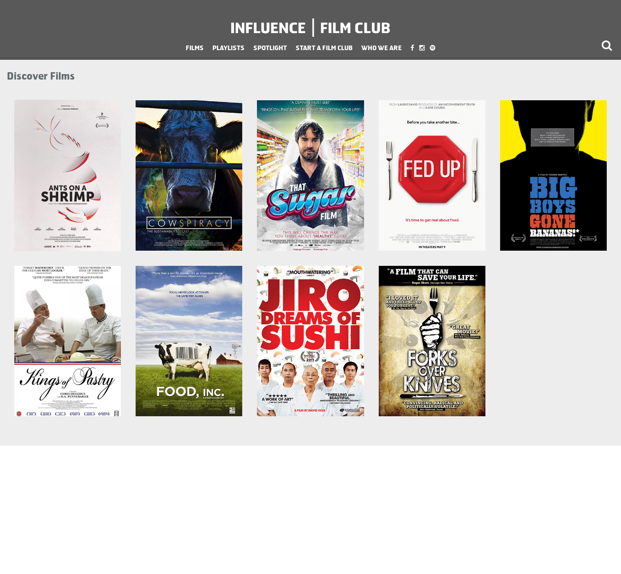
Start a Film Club (324, 48)
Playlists (228, 48)
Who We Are (381, 48)
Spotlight (270, 48)
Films (195, 48)
